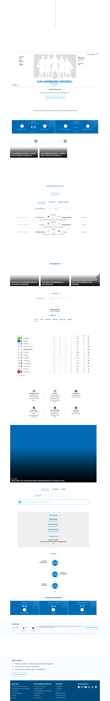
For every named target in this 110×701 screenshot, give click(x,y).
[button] (13, 65)
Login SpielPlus (37, 677)
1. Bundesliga (59, 666)
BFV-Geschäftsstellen (39, 673)
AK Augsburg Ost (81, 37)
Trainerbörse (37, 675)
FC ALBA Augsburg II (27, 343)
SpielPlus (80, 2)
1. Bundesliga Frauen (61, 675)
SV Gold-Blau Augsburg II (28, 326)
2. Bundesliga (59, 668)
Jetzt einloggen (92, 2)
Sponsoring (14, 670)
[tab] (42, 182)
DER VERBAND (73, 7)
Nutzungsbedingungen (80, 690)
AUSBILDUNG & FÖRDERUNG (61, 7)
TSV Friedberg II (26, 346)
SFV (13, 690)
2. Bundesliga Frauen (61, 677)
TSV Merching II (26, 332)
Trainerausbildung (38, 668)
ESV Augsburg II (26, 318)
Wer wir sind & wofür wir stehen (19, 666)
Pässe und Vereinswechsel (40, 666)
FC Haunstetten (26, 323)
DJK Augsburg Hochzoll (27, 329)
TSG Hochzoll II (26, 348)
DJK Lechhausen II (26, 351)
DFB (16, 690)
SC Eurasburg (25, 320)
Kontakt (14, 677)
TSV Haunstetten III (26, 340)
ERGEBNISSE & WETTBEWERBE (19, 7)
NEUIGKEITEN (31, 7)
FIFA (24, 690)
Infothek (85, 2)
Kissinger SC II (25, 334)
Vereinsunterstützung (17, 673)
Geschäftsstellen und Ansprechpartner (21, 668)
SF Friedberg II (26, 337)
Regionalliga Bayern (60, 673)
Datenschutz (89, 690)
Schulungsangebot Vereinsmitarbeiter (43, 670)
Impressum (95, 690)
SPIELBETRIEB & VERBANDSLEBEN (44, 7)
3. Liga (57, 670)
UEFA (20, 690)
